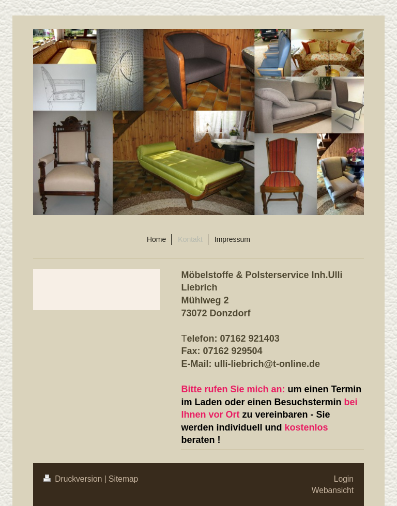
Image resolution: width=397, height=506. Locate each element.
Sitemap (123, 478)
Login (344, 478)
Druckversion (73, 478)
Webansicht (333, 490)
